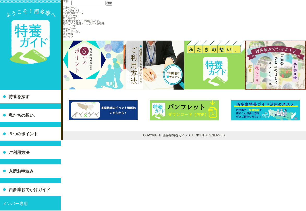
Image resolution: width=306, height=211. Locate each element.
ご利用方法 (19, 152)
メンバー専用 (15, 203)
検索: (66, 1)
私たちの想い (70, 18)
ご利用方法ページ (73, 13)
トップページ (70, 15)
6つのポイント (71, 10)
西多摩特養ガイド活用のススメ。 (82, 20)
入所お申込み (21, 171)
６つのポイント (23, 134)
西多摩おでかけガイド (29, 189)
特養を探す (19, 97)
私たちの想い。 (23, 115)
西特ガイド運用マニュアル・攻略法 (83, 23)
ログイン (68, 36)
